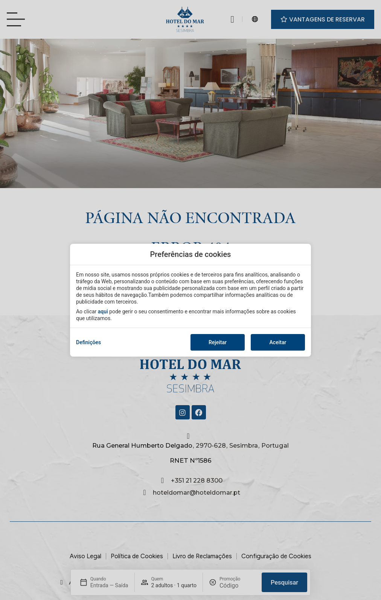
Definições (88, 342)
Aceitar (278, 342)
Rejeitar (218, 342)
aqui (103, 311)
